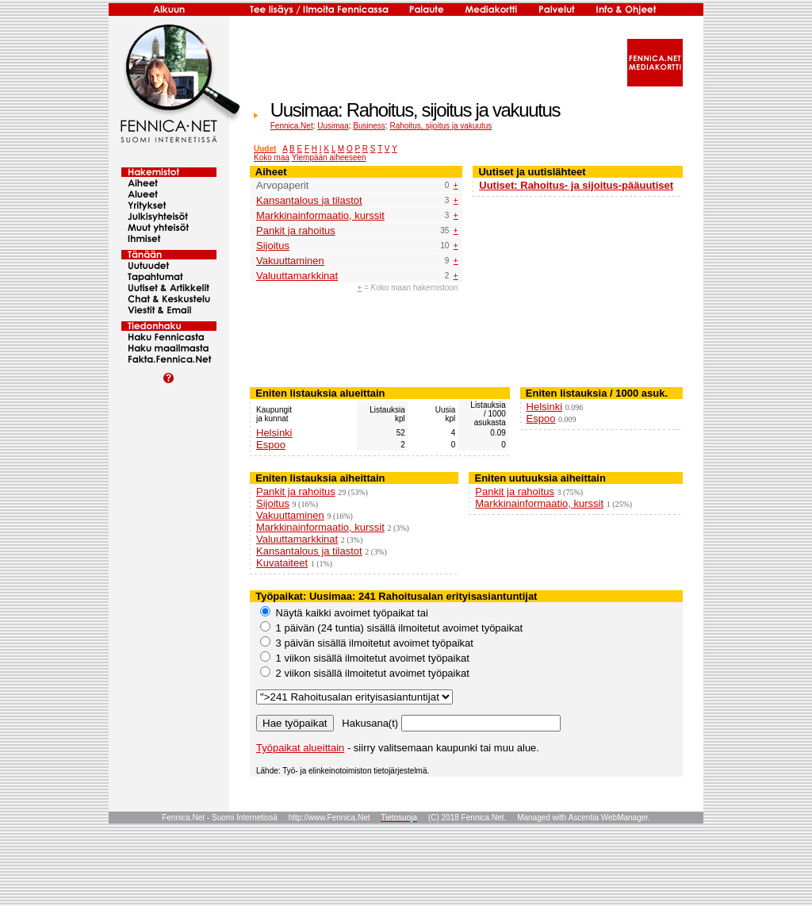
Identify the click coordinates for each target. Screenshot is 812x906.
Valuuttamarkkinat (297, 276)
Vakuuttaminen (290, 261)
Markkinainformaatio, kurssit (320, 215)
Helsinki (274, 433)
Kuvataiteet (282, 563)
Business (369, 125)
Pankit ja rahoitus (295, 230)
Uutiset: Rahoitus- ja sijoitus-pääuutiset (576, 185)
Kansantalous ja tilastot (309, 200)
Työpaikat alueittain (300, 748)
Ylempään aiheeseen (329, 157)
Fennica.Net (291, 125)
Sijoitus (272, 245)
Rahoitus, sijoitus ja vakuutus (440, 125)
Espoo (270, 445)
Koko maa (271, 157)
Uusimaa (332, 125)
